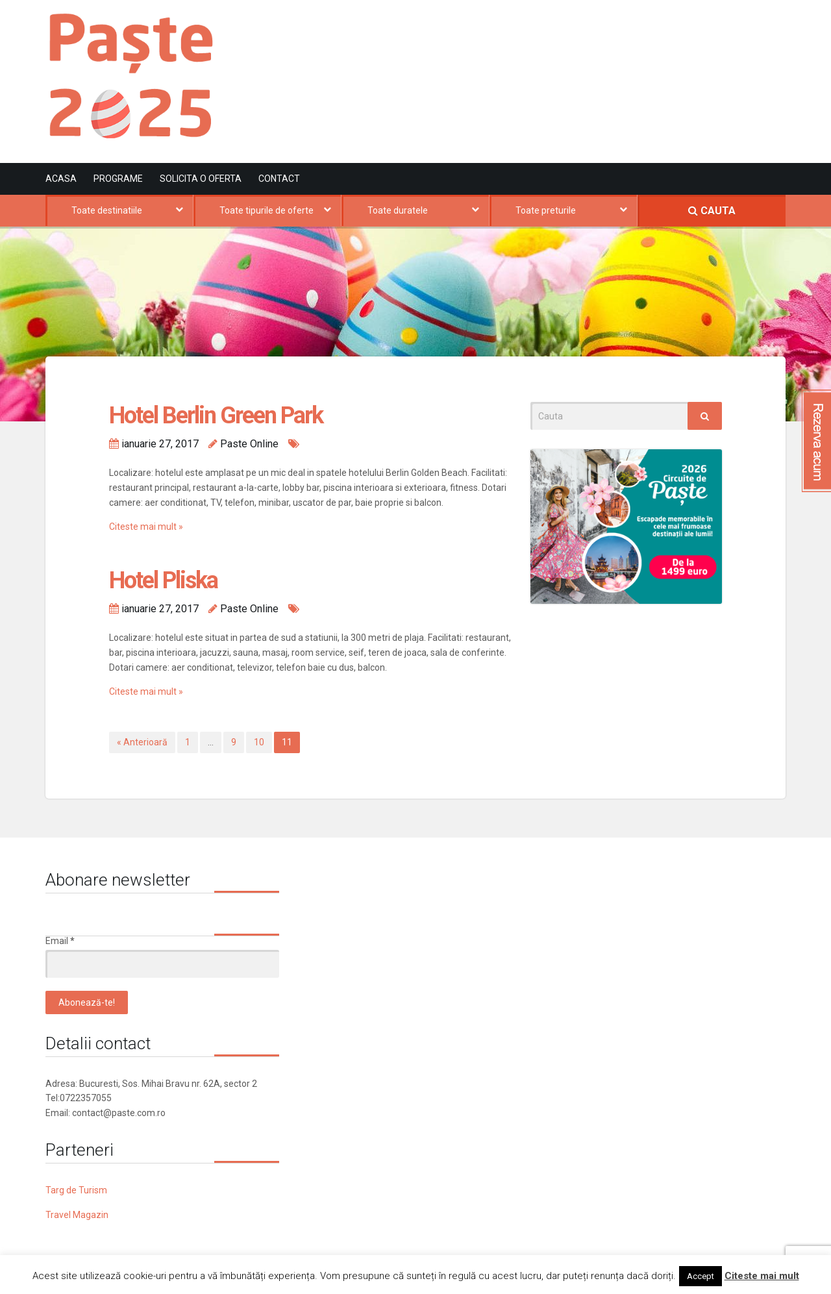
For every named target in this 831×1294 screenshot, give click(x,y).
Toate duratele (397, 210)
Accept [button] (700, 1276)
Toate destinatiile (106, 210)
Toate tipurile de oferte (266, 210)
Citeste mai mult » (146, 526)
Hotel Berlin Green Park (216, 415)
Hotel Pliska (163, 580)
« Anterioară (142, 742)
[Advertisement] (549, 67)
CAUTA (712, 211)
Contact (279, 178)
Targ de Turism (76, 1190)
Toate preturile (545, 210)
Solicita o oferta (201, 178)
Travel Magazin (76, 1215)
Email (60, 941)
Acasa (61, 178)
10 (259, 742)
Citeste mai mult (762, 1276)
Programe (118, 178)
